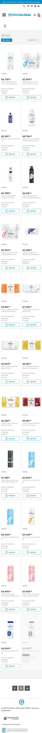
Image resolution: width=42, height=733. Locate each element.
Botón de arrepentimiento (17, 730)
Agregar (10, 97)
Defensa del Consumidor (11, 724)
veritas (6, 35)
